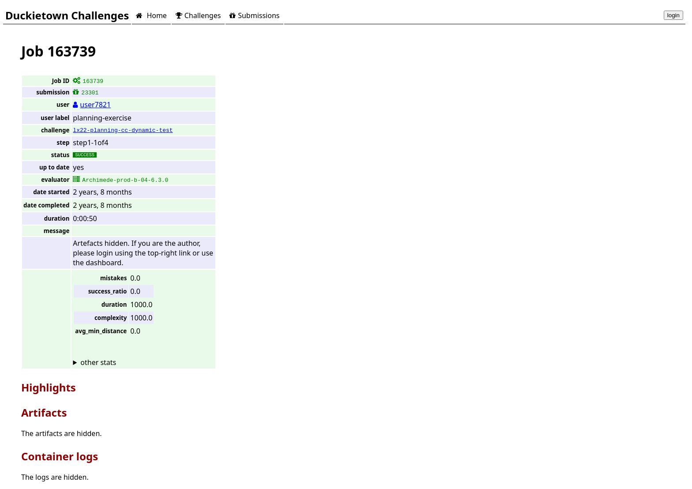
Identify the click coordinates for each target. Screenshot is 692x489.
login (673, 15)
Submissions (254, 15)
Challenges (198, 15)
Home (151, 15)
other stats (98, 362)
